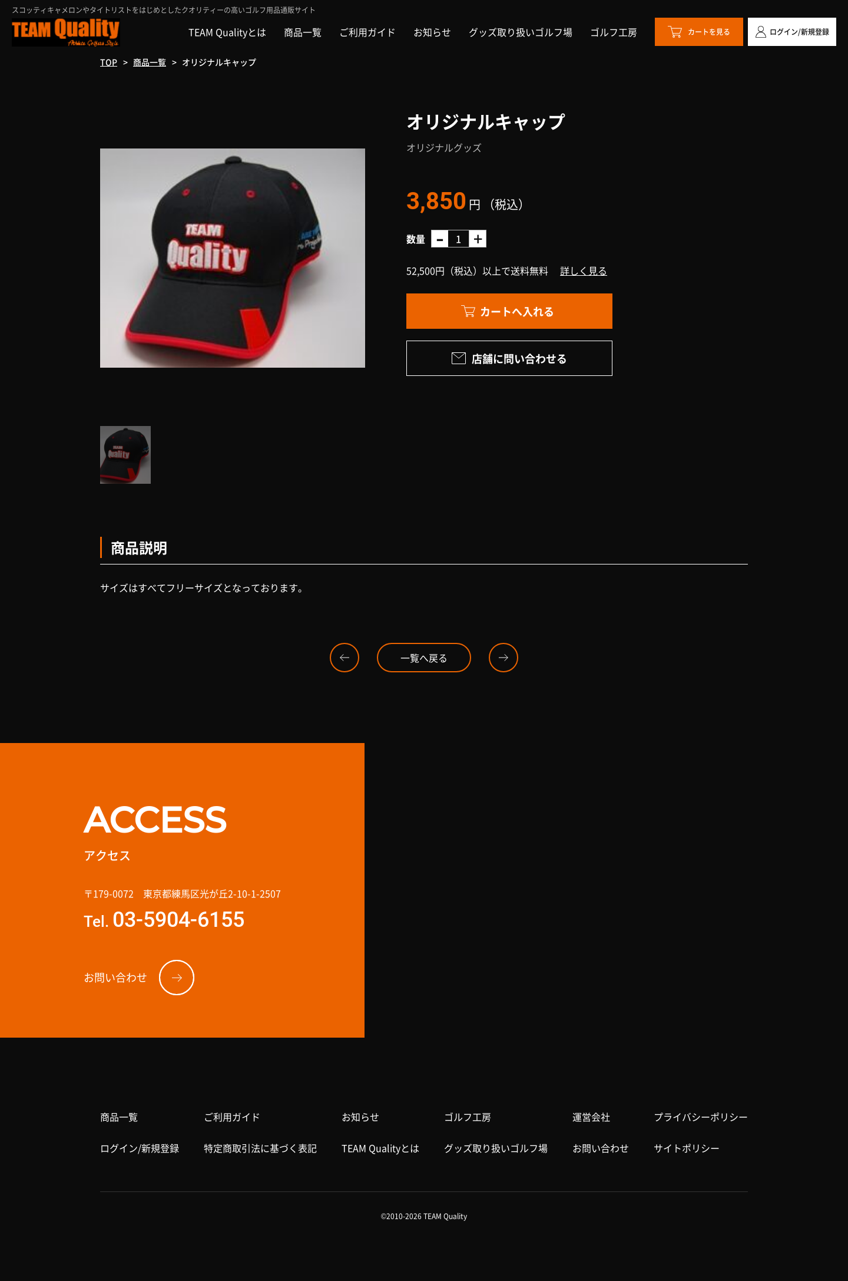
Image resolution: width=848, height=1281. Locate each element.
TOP (108, 62)
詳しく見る (583, 270)
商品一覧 (149, 62)
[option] (232, 258)
